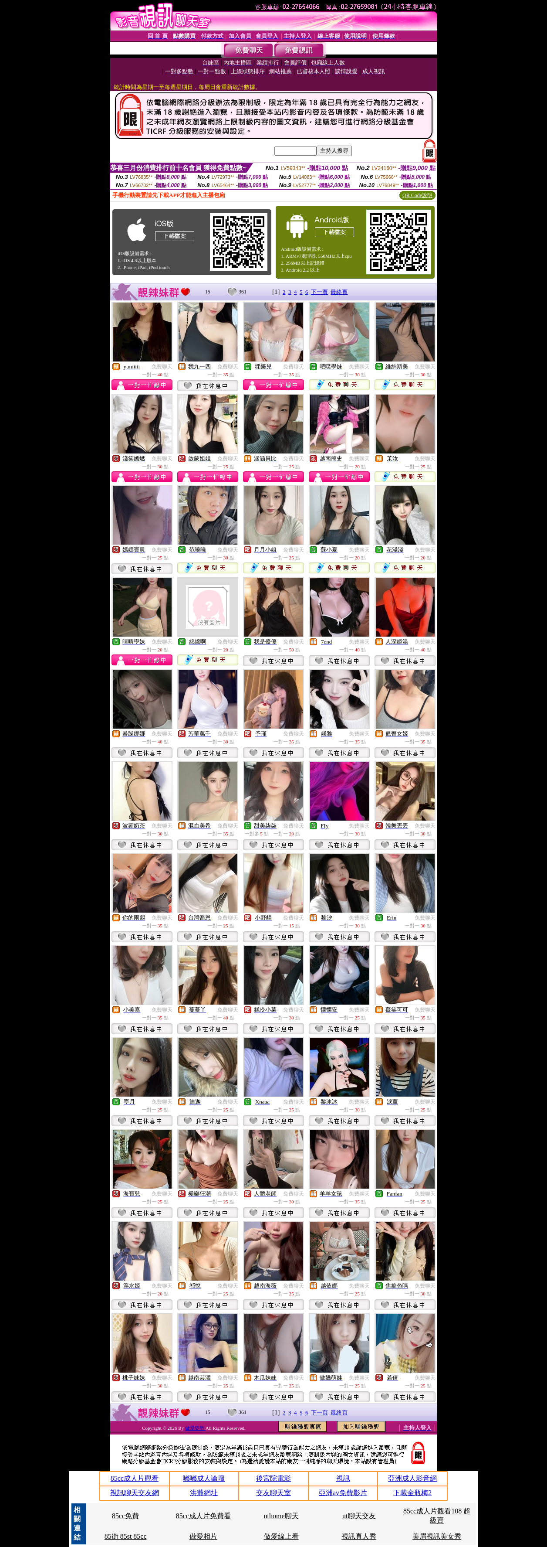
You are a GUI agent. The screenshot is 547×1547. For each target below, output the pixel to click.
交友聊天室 (273, 1492)
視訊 (343, 1478)
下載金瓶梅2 (412, 1492)
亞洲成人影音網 (412, 1478)
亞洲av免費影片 (343, 1492)
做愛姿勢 (195, 1428)
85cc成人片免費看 (203, 1516)
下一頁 (319, 292)
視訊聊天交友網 (134, 1492)
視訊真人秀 (358, 1536)
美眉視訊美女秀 (436, 1536)
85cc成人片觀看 (135, 1478)
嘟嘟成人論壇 (204, 1478)
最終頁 (339, 292)
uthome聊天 (281, 1516)
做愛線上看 (281, 1536)
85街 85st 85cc (126, 1536)
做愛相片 (203, 1536)
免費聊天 (162, 367)
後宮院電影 (273, 1478)
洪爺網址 (204, 1492)
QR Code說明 (417, 195)
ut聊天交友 (358, 1516)
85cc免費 (125, 1516)
